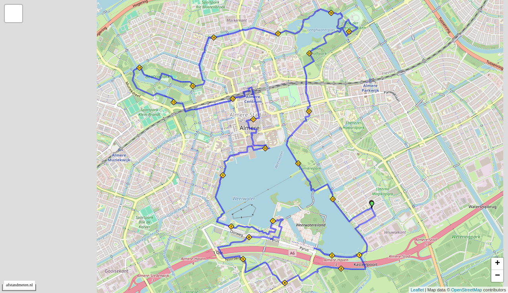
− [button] (497, 276)
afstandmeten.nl (19, 285)
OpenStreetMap (466, 289)
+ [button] (497, 264)
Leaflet (417, 289)
